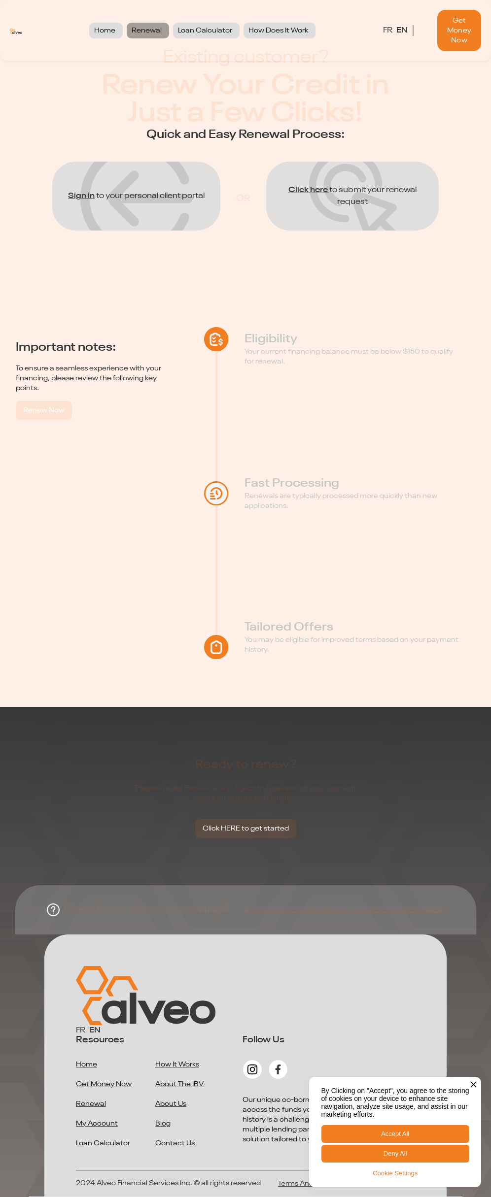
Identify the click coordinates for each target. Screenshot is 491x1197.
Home (86, 1064)
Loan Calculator (103, 1143)
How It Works (177, 1064)
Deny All (395, 1153)
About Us (170, 1103)
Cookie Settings (395, 1173)
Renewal (91, 1103)
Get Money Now (459, 30)
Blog (163, 1123)
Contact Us (175, 1143)
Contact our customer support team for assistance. (345, 910)
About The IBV (179, 1084)
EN (402, 30)
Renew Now (44, 410)
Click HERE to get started (246, 828)
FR (387, 30)
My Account (97, 1123)
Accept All (395, 1133)
